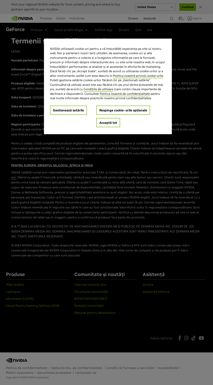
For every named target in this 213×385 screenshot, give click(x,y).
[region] (108, 86)
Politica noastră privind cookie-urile (138, 76)
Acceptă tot (108, 123)
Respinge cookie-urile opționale (123, 110)
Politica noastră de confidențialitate (125, 94)
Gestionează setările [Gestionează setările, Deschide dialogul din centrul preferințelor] (68, 110)
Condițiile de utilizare (98, 89)
